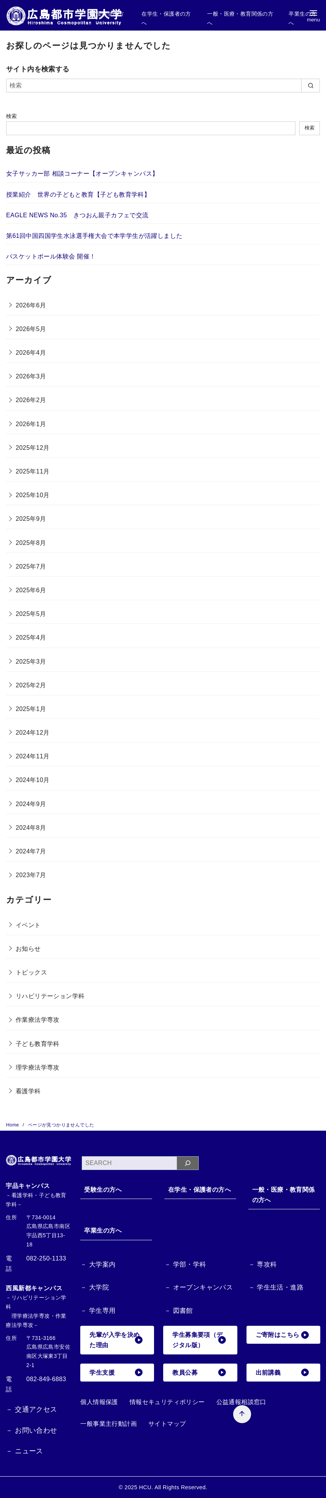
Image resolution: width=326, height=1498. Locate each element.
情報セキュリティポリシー (167, 1402)
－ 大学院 (94, 1287)
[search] (310, 85)
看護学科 (28, 1091)
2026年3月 (31, 376)
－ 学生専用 (97, 1310)
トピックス (31, 972)
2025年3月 (31, 661)
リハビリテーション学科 (50, 996)
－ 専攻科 (262, 1264)
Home (13, 1125)
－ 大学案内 (97, 1264)
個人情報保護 (99, 1402)
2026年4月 (31, 352)
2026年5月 (31, 329)
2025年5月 (31, 614)
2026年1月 (31, 424)
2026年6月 (31, 305)
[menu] (313, 15)
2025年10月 (33, 495)
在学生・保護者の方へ (199, 1189)
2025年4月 (31, 637)
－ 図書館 (178, 1310)
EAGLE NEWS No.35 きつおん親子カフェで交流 (77, 215)
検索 (11, 116)
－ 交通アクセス (31, 1409)
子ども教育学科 (38, 1044)
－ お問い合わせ (31, 1430)
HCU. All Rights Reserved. (173, 1487)
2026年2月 (31, 400)
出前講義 (282, 1372)
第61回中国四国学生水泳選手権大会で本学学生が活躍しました (94, 236)
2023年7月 (31, 875)
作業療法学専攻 (38, 1019)
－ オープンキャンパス (198, 1287)
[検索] (163, 85)
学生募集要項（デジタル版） (198, 1340)
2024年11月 (33, 756)
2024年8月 (31, 827)
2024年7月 (31, 851)
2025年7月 (31, 566)
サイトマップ (167, 1423)
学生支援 (116, 1372)
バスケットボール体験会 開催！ (51, 256)
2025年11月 (33, 471)
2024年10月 (33, 780)
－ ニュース (24, 1451)
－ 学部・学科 (185, 1264)
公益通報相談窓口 (241, 1402)
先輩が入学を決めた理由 (116, 1340)
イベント (28, 925)
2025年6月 (31, 590)
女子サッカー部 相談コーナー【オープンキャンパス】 (82, 173)
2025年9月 (31, 518)
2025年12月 (33, 447)
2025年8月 (31, 543)
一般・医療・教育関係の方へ (283, 1194)
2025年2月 (31, 685)
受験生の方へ (103, 1189)
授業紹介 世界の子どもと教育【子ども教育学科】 (78, 194)
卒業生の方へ (103, 1230)
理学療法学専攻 (38, 1067)
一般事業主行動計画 (108, 1423)
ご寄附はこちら (282, 1335)
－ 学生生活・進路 (275, 1287)
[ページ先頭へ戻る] (242, 1414)
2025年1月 (31, 709)
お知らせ (28, 948)
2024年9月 (31, 804)
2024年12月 (33, 732)
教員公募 (198, 1372)
